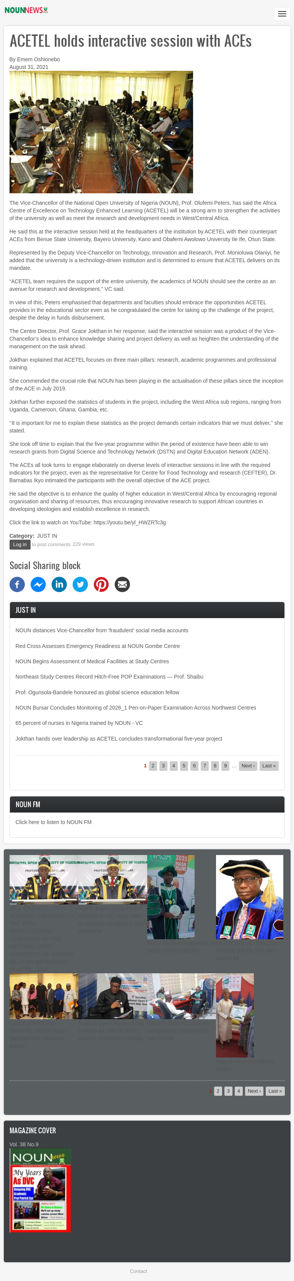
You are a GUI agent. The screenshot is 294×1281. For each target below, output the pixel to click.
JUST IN (47, 536)
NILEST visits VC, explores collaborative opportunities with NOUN (179, 1030)
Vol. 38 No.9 (24, 1144)
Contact (138, 1271)
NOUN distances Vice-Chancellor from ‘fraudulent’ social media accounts (102, 630)
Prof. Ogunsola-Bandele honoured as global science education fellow (97, 692)
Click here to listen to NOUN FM (54, 822)
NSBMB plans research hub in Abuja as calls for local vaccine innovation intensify (111, 1030)
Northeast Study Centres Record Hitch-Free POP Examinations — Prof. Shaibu (110, 677)
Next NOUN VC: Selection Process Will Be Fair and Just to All (247, 950)
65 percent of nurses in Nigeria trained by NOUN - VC (79, 723)
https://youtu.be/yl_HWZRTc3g (130, 522)
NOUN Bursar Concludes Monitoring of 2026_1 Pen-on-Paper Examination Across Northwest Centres (136, 708)
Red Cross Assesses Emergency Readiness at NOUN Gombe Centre (98, 646)
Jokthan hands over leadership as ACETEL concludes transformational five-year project (119, 739)
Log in (20, 544)
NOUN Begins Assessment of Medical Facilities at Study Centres (92, 661)
